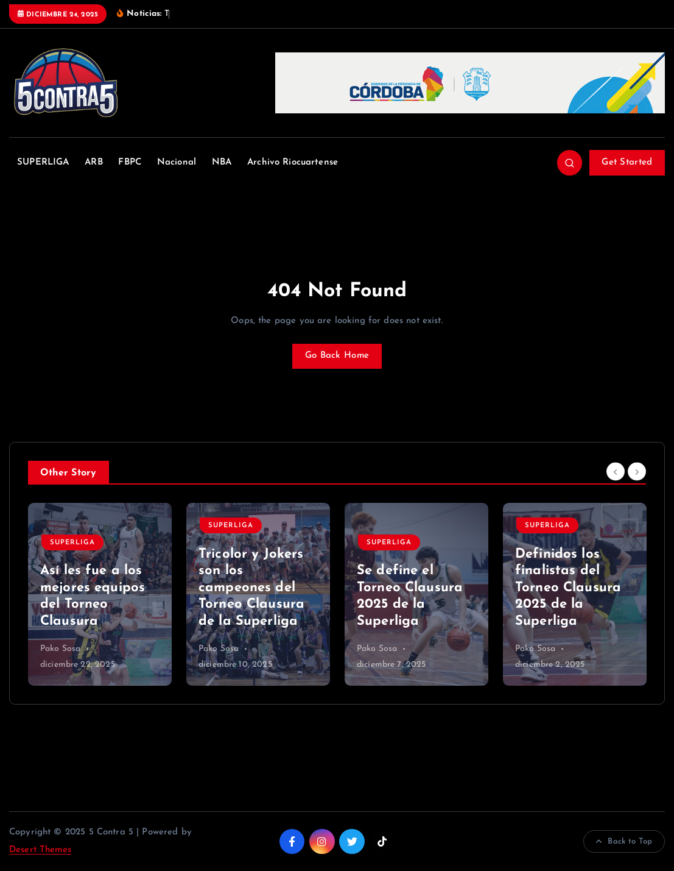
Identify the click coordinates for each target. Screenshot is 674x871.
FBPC (129, 162)
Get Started (627, 162)
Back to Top (624, 841)
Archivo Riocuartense (292, 162)
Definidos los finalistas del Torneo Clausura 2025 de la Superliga (568, 587)
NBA (221, 162)
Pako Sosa (60, 648)
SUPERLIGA (43, 162)
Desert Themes (40, 850)
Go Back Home (337, 355)
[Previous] (615, 471)
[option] (100, 594)
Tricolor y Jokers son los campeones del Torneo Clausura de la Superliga (251, 587)
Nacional (176, 162)
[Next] (637, 471)
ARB (93, 162)
